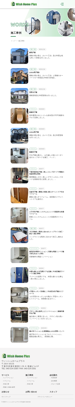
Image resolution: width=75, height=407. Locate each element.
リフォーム (7, 381)
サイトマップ (6, 397)
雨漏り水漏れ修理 (9, 387)
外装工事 (6, 384)
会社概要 (54, 381)
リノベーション (8, 377)
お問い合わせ (31, 392)
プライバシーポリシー (45, 397)
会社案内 (53, 375)
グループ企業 (55, 384)
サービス (5, 375)
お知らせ (5, 392)
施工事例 (29, 375)
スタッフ (53, 392)
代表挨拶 (54, 377)
